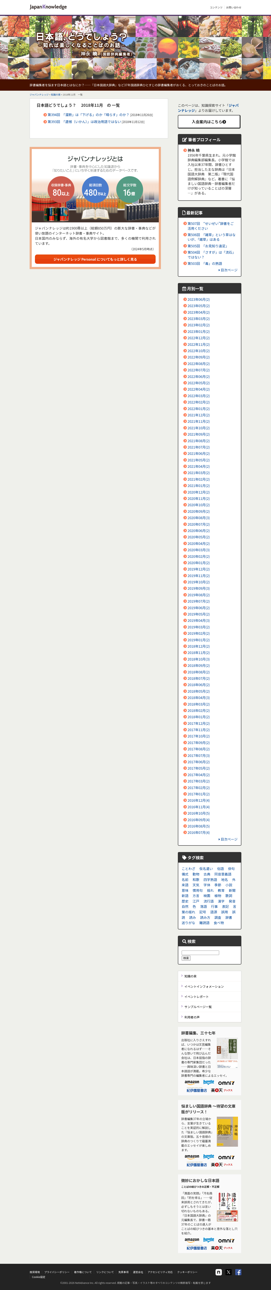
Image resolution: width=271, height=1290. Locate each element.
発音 (232, 901)
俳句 (231, 868)
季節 (217, 884)
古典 (206, 874)
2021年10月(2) (199, 427)
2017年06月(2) (199, 761)
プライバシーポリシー (57, 1272)
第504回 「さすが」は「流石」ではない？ (212, 254)
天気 (196, 884)
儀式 (185, 874)
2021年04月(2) (199, 466)
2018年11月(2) (199, 652)
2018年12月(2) (199, 646)
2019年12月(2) (199, 569)
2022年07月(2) (199, 369)
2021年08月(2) (199, 440)
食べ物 (219, 922)
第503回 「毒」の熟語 (205, 263)
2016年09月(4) (199, 819)
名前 (185, 879)
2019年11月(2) (199, 575)
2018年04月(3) (199, 697)
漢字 (221, 901)
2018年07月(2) (199, 678)
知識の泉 (56, 94)
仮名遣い (206, 868)
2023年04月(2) (199, 312)
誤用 (224, 911)
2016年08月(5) (199, 826)
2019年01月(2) (199, 639)
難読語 (204, 922)
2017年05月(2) (199, 768)
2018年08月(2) (199, 671)
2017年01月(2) (199, 793)
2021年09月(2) (199, 434)
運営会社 (138, 1272)
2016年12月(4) (199, 800)
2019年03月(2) (199, 626)
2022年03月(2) (199, 395)
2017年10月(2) (199, 736)
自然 (185, 906)
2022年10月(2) (199, 350)
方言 (196, 895)
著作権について (83, 1272)
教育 (221, 890)
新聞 (232, 890)
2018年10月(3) (199, 659)
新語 (185, 895)
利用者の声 (192, 1017)
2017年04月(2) (199, 774)
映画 (206, 895)
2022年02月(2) (199, 402)
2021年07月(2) (199, 447)
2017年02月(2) (199, 787)
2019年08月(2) (199, 594)
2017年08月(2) (199, 748)
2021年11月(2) (199, 421)
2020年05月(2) (199, 536)
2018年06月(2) (199, 684)
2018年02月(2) (199, 710)
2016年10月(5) (199, 813)
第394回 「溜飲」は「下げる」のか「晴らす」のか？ (88, 114)
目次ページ (228, 269)
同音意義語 (222, 874)
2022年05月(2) (199, 382)
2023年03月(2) (199, 318)
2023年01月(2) (199, 331)
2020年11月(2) (199, 498)
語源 (213, 911)
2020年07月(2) (199, 524)
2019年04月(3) (199, 620)
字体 (206, 884)
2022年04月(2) (199, 389)
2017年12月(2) (199, 723)
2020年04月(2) (199, 543)
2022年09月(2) (199, 357)
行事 (214, 906)
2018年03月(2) (199, 704)
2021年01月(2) (199, 485)
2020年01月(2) (199, 562)
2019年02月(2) (199, 633)
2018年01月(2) (199, 716)
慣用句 (198, 890)
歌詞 (228, 895)
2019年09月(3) (199, 588)
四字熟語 (210, 879)
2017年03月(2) (199, 781)
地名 (224, 879)
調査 (217, 917)
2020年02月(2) (199, 556)
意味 (185, 890)
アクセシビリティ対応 (160, 1272)
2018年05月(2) (199, 691)
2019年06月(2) (199, 607)
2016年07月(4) (199, 832)
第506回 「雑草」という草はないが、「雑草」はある (212, 237)
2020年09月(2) (199, 511)
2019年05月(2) (199, 614)
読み (192, 917)
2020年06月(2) (199, 530)
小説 (228, 884)
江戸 (196, 901)
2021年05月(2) (199, 459)
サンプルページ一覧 (198, 1006)
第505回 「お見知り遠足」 (208, 245)
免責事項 (123, 1272)
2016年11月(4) (199, 806)
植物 (217, 895)
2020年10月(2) (199, 504)
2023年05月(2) (199, 305)
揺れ (210, 890)
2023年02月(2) (199, 324)
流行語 (208, 901)
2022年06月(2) (199, 376)
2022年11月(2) (199, 344)
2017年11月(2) (199, 729)
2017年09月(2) (199, 742)
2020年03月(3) (199, 549)
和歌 (196, 879)
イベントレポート (196, 996)
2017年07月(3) (199, 755)
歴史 (185, 901)
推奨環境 (35, 1272)
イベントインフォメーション (204, 986)
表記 (225, 906)
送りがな (188, 922)
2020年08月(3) (199, 517)
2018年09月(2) (199, 665)
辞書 (228, 917)
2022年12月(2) (199, 337)
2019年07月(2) (199, 601)
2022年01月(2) (199, 408)
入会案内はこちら (209, 121)
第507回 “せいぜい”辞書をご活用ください (211, 226)
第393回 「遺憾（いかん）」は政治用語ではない (84, 121)
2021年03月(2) (199, 472)
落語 (203, 906)
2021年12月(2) (199, 414)
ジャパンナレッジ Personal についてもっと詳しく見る (95, 259)
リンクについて (105, 1272)
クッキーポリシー (187, 1272)
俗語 (220, 868)
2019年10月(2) (199, 581)
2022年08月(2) (199, 363)
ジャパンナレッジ (39, 94)
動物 (196, 874)
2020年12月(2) (199, 492)
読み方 (205, 917)
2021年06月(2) (199, 453)
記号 (202, 911)
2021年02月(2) (199, 479)
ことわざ (188, 868)
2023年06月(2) (199, 299)
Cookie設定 (38, 1277)
